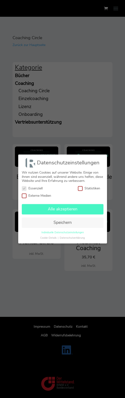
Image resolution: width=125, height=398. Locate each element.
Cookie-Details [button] (48, 236)
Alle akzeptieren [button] (62, 207)
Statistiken (89, 186)
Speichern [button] (63, 220)
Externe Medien (36, 193)
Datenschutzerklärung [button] (72, 236)
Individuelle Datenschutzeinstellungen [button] (62, 230)
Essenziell (32, 186)
